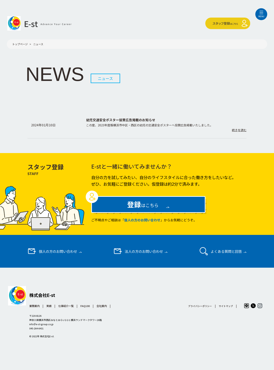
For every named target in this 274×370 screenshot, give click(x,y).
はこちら (143, 204)
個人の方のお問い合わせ (142, 219)
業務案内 (34, 306)
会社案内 (102, 306)
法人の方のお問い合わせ (138, 251)
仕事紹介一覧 (66, 306)
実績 (48, 306)
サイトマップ (226, 306)
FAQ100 (85, 306)
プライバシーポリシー (200, 306)
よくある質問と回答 (220, 251)
